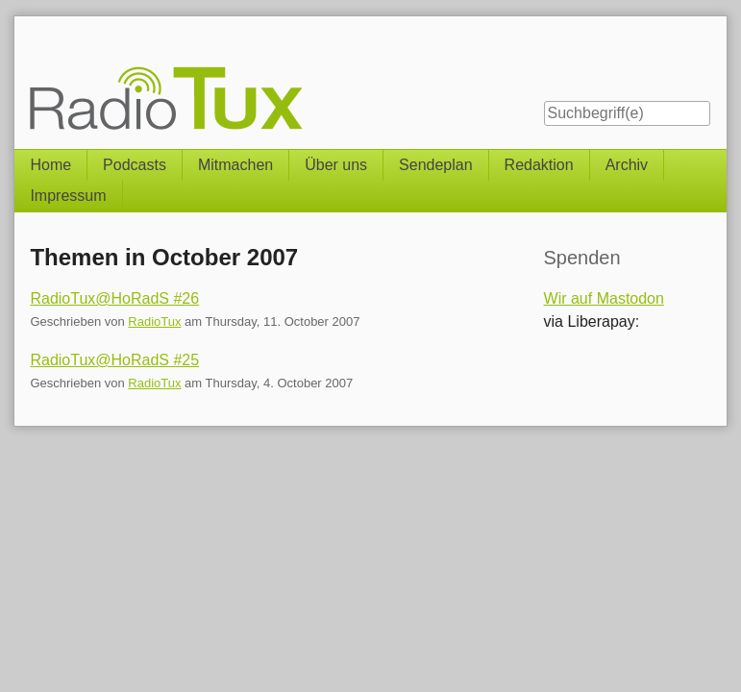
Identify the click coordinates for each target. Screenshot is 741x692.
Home (50, 165)
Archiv (626, 165)
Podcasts (134, 165)
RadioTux (154, 321)
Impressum (68, 195)
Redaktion (539, 165)
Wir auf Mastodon (604, 298)
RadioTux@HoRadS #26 (114, 298)
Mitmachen (235, 165)
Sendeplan (436, 165)
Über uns (336, 165)
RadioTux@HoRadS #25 (114, 360)
